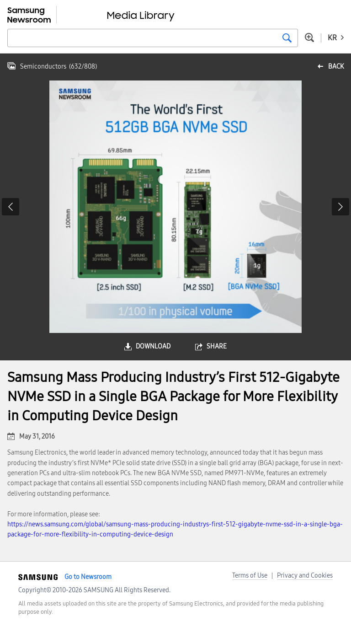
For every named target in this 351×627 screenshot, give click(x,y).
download (153, 346)
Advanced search (309, 37)
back (336, 66)
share (217, 346)
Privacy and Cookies (305, 575)
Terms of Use (249, 575)
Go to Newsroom (88, 577)
